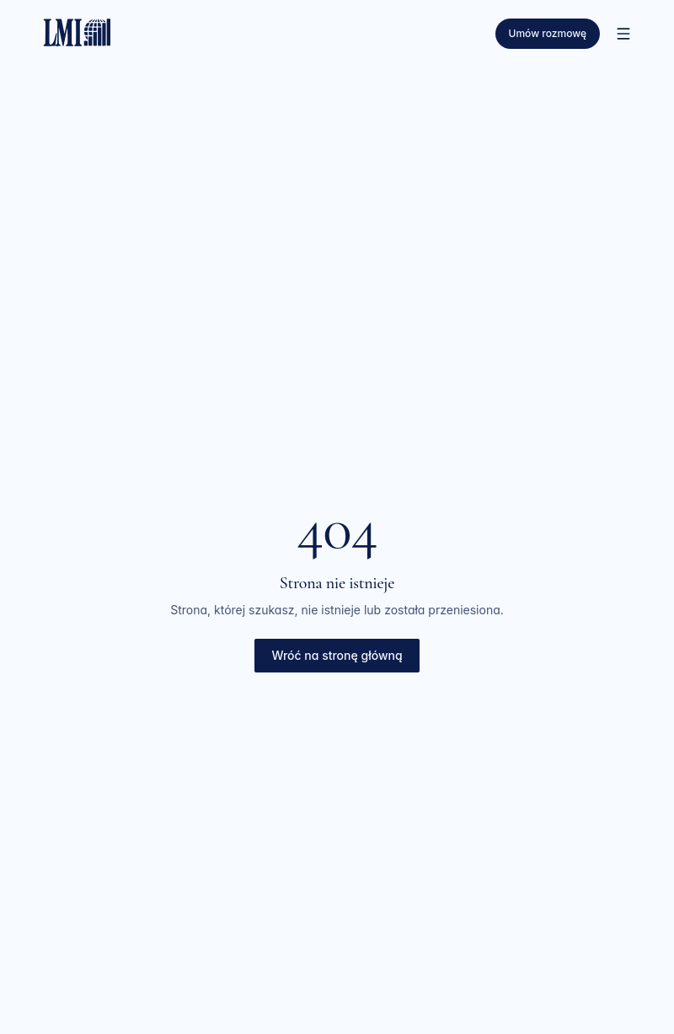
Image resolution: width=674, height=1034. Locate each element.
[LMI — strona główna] (77, 30)
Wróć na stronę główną (336, 655)
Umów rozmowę (547, 33)
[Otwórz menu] (623, 34)
